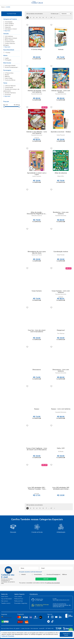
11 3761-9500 (38, 600)
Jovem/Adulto (38, 574)
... (48, 17)
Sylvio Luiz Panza (37, 255)
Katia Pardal (60, 255)
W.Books (60, 451)
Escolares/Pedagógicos (53, 574)
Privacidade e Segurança (20, 603)
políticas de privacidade (53, 583)
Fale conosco (4, 601)
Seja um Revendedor (6, 599)
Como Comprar (18, 596)
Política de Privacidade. (7, 636)
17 (51, 17)
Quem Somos (4, 596)
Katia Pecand (61, 135)
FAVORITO (27, 25)
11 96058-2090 (39, 606)
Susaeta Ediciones (36, 94)
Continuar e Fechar (66, 634)
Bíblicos (64, 574)
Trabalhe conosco (5, 603)
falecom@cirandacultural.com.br (61, 600)
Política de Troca (18, 599)
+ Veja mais (6, 31)
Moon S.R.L (60, 176)
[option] (13, 528)
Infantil (23, 574)
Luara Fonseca (36, 176)
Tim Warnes (60, 333)
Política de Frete (18, 601)
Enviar (46, 579)
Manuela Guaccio (37, 215)
